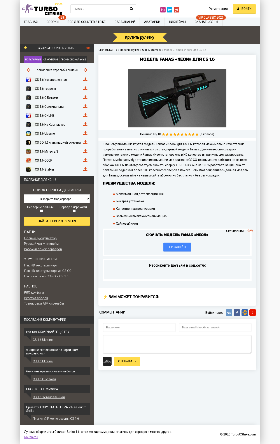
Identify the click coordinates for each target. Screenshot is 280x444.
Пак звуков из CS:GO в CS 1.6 (46, 276)
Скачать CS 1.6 (206, 22)
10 (197, 134)
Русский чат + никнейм (41, 244)
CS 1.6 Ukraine (43, 340)
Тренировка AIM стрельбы (44, 303)
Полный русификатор (40, 238)
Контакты (31, 437)
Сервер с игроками (73, 208)
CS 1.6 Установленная (49, 397)
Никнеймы (177, 22)
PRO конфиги (34, 292)
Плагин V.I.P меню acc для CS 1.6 (56, 418)
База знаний (125, 22)
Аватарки (152, 22)
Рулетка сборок (36, 298)
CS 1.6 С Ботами (44, 379)
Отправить (127, 361)
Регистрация (218, 9)
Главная (31, 22)
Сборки (53, 22)
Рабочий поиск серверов (43, 249)
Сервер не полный (40, 208)
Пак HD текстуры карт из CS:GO (48, 271)
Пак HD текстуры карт (40, 265)
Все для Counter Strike (87, 22)
